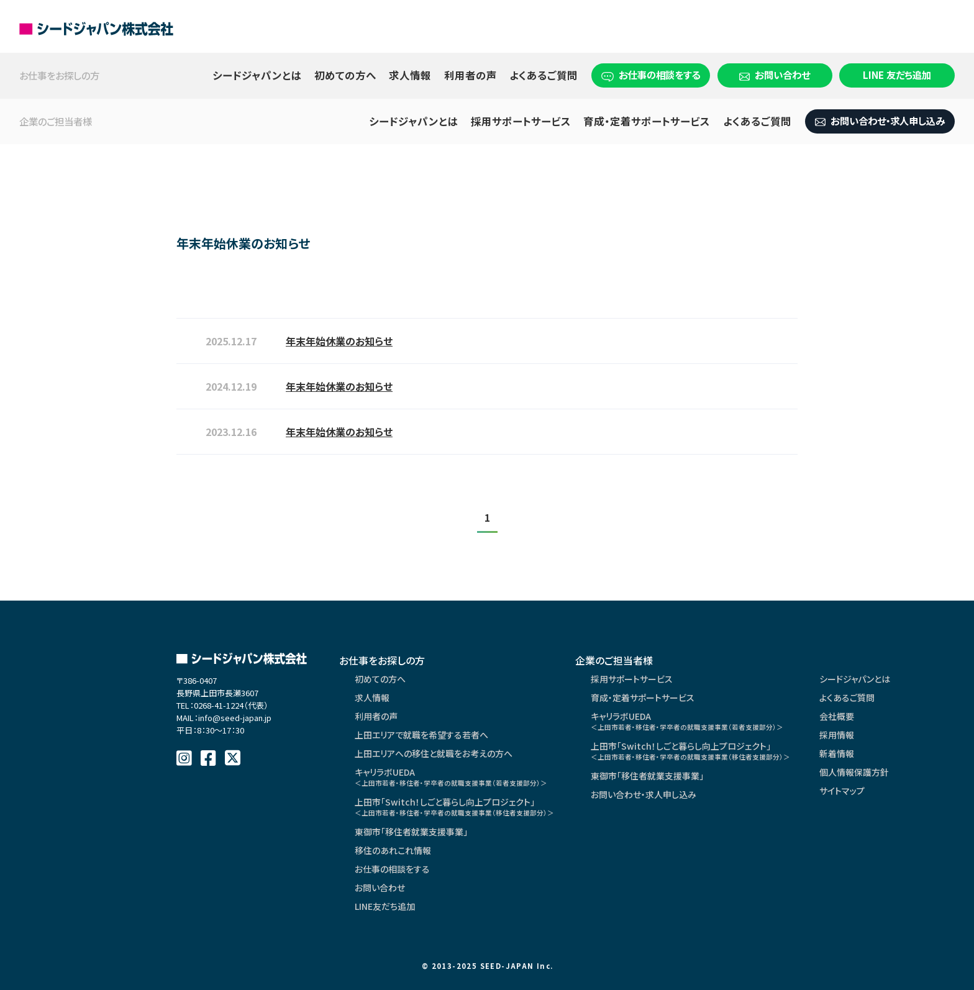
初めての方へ (345, 75)
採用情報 (836, 735)
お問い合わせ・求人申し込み (880, 120)
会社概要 (836, 716)
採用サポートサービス (521, 121)
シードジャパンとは (256, 75)
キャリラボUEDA (451, 777)
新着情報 (836, 753)
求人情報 (410, 75)
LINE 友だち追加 (897, 74)
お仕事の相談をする (650, 74)
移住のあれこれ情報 (393, 850)
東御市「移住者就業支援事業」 (411, 831)
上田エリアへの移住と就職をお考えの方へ (433, 753)
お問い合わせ (774, 74)
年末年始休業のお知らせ (339, 341)
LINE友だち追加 (385, 906)
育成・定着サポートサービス (646, 121)
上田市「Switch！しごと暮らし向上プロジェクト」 (454, 806)
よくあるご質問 (543, 75)
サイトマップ (842, 790)
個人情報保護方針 (854, 772)
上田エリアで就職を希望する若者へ (421, 735)
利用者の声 (470, 75)
